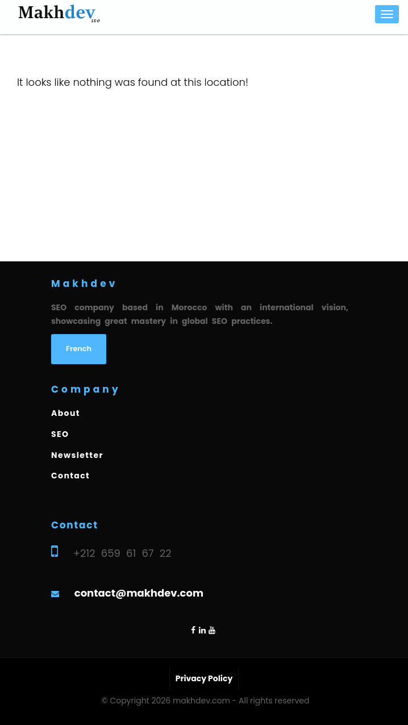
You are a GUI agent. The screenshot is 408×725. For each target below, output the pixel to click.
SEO (60, 434)
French (78, 348)
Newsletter (77, 455)
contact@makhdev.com (138, 593)
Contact (70, 475)
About (65, 413)
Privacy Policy (204, 678)
